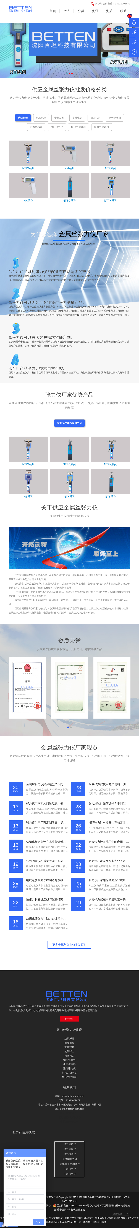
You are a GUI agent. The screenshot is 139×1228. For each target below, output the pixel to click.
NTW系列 (28, 168)
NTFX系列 (110, 200)
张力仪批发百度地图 (100, 1205)
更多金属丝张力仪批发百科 (69, 944)
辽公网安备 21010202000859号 (71, 1205)
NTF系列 (110, 168)
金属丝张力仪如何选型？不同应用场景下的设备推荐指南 (61, 784)
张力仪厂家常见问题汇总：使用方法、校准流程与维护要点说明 (66, 803)
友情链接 (120, 1214)
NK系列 (28, 200)
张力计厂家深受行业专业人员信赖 (110, 860)
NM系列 (69, 168)
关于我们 (69, 1018)
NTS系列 (110, 496)
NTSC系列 (69, 200)
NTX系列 (69, 496)
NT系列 (28, 496)
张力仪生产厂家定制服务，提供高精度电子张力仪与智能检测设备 (67, 822)
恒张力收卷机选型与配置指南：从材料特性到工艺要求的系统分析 (67, 899)
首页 (52, 11)
